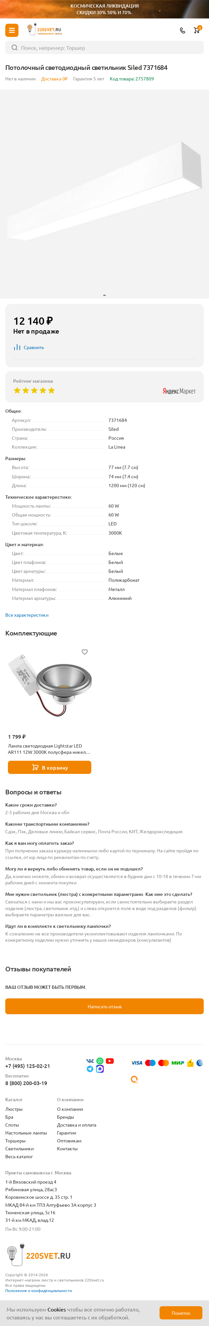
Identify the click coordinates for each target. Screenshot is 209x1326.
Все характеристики (26, 615)
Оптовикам (69, 1140)
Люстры (14, 1109)
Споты (12, 1125)
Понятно (181, 1313)
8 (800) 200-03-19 (26, 1082)
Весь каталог (19, 1156)
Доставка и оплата (76, 1125)
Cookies (56, 1309)
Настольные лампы (26, 1132)
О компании (70, 1109)
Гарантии (66, 1132)
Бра (9, 1117)
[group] (104, 194)
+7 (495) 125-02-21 (27, 1065)
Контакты (67, 1148)
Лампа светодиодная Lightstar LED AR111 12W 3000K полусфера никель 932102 (48, 749)
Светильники (19, 1148)
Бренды (65, 1117)
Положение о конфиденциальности (38, 1290)
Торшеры (15, 1140)
